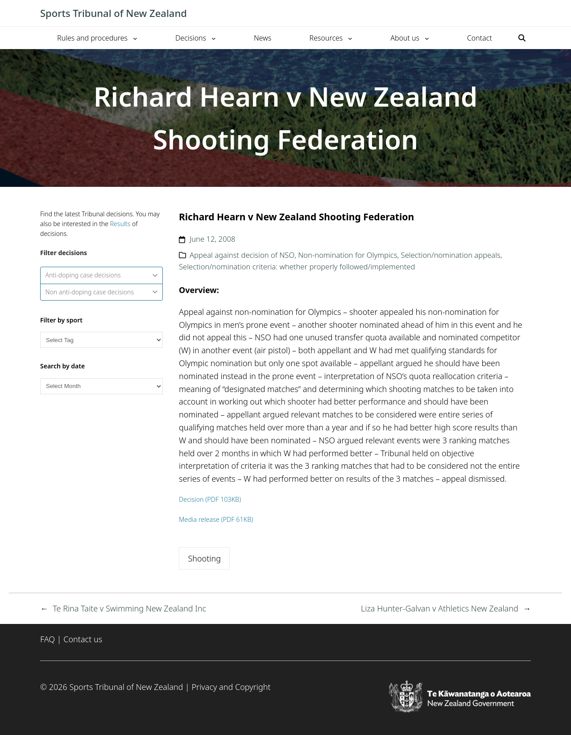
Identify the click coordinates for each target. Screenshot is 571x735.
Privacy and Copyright (230, 686)
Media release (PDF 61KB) (216, 519)
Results (120, 223)
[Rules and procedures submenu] (135, 38)
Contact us (82, 639)
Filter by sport (61, 320)
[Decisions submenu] (213, 38)
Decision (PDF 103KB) (210, 499)
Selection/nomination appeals (451, 255)
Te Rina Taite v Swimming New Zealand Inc (129, 608)
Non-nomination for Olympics (347, 255)
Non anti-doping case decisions (102, 292)
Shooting (204, 558)
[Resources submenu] (350, 38)
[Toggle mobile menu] (526, 13)
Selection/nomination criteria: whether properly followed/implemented (297, 266)
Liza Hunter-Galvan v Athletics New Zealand (439, 608)
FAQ (47, 639)
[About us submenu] (427, 38)
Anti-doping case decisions (102, 275)
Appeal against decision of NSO (242, 255)
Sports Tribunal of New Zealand (113, 13)
